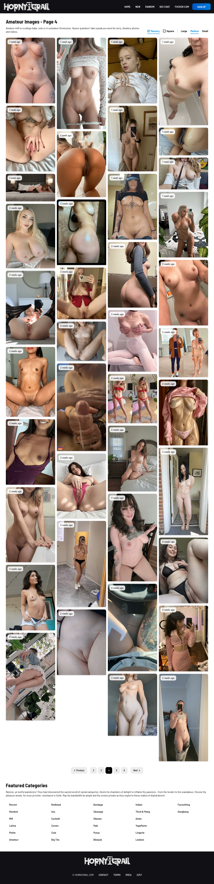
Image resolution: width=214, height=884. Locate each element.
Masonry (153, 31)
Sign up (201, 6)
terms (117, 874)
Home (127, 6)
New (137, 6)
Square (168, 31)
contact (103, 874)
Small (205, 31)
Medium (194, 31)
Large (184, 31)
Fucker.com (182, 6)
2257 (139, 874)
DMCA (129, 874)
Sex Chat (164, 6)
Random (149, 6)
